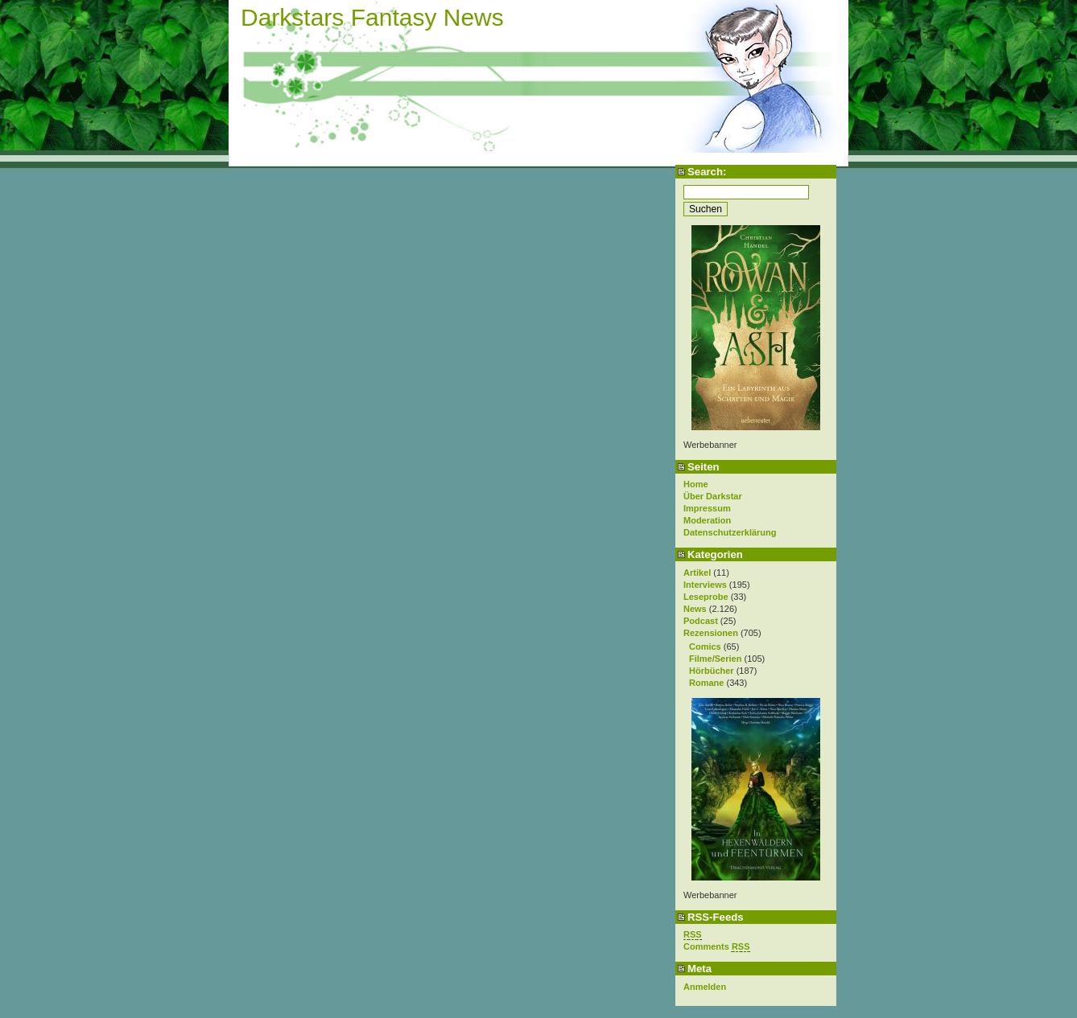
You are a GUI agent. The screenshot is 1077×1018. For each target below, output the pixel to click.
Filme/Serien (715, 658)
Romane (706, 683)
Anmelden (704, 986)
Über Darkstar (712, 496)
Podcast (700, 621)
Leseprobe (705, 596)
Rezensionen (710, 633)
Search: (706, 172)
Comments (716, 947)
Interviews (705, 584)
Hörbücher (711, 670)
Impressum (707, 508)
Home (695, 484)
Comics (705, 646)
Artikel (697, 572)
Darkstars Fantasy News (372, 17)
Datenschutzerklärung (730, 532)
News (695, 609)
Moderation (707, 520)
